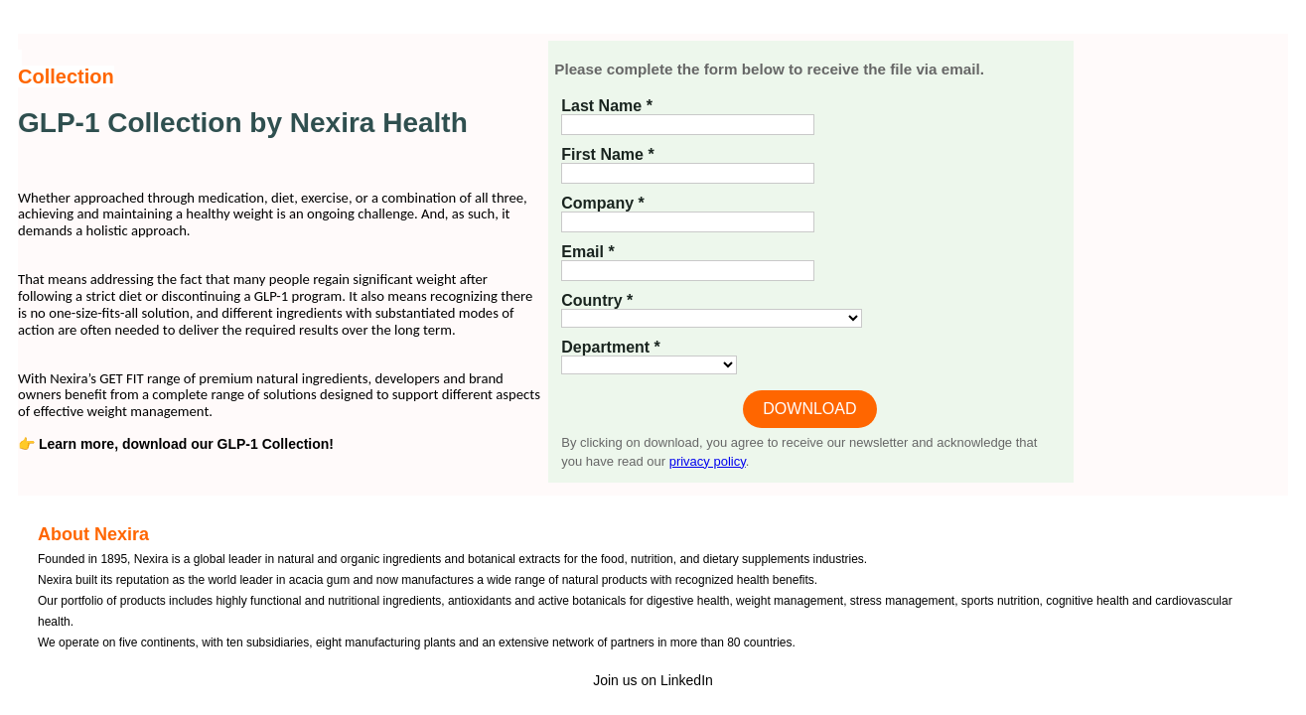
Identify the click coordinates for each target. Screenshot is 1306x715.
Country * (597, 300)
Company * (603, 203)
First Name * (607, 154)
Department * (610, 347)
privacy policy (707, 461)
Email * (587, 251)
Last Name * (607, 105)
